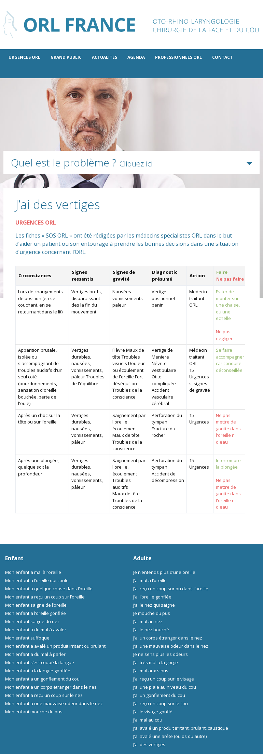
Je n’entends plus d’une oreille (164, 572)
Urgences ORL (24, 57)
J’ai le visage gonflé (152, 712)
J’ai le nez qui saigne (154, 605)
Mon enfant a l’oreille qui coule (37, 580)
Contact (222, 57)
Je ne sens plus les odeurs (160, 654)
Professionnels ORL (178, 57)
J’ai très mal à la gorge (155, 662)
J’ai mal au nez (148, 621)
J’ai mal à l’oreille (150, 580)
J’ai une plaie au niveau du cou (164, 687)
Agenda (136, 57)
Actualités (104, 57)
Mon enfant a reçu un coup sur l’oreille (45, 597)
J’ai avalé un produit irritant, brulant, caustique (180, 728)
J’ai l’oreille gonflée (152, 597)
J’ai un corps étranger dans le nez (167, 638)
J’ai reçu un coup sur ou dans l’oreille (170, 588)
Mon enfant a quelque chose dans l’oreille (49, 588)
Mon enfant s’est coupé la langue (39, 662)
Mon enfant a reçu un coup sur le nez (44, 695)
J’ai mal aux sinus (150, 671)
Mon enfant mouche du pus (34, 712)
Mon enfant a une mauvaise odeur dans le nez (54, 703)
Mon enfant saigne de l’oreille (36, 605)
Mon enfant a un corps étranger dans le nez (51, 687)
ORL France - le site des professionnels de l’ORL (131, 25)
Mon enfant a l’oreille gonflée (35, 613)
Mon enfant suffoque (27, 638)
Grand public (66, 57)
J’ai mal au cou (147, 720)
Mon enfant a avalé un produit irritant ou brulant (55, 646)
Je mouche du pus (151, 613)
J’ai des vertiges (149, 744)
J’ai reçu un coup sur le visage (163, 679)
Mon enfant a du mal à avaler (35, 630)
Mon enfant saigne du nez (32, 621)
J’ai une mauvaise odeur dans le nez (170, 646)
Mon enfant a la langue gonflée (37, 671)
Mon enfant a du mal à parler (35, 654)
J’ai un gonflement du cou (159, 695)
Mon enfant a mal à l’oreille (33, 572)
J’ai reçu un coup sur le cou (160, 703)
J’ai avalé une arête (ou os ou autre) (170, 736)
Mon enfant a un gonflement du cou (42, 679)
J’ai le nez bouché (151, 630)
